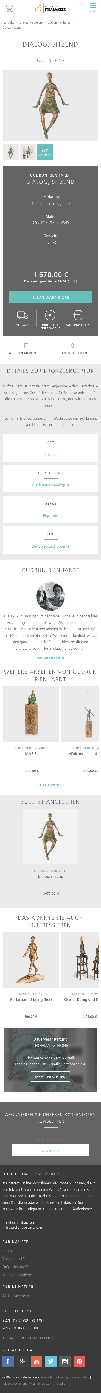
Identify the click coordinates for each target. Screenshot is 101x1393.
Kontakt (8, 1250)
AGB (33, 1383)
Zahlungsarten (78, 318)
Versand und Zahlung (19, 1258)
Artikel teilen (74, 349)
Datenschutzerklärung (54, 1377)
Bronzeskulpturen (31, 22)
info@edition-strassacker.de (29, 1338)
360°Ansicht (45, 152)
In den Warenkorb (50, 297)
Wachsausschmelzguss (50, 485)
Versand (23, 318)
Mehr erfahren (50, 1077)
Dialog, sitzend (11, 27)
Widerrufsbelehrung (14, 1383)
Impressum (45, 1383)
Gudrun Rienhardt (58, 22)
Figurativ (50, 515)
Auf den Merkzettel (26, 349)
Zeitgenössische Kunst (50, 546)
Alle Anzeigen (50, 785)
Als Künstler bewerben (20, 1296)
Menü (93, 8)
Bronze (50, 454)
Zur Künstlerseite (50, 658)
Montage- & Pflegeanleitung (24, 1275)
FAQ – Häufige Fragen (19, 1267)
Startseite (8, 22)
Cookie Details (79, 1377)
